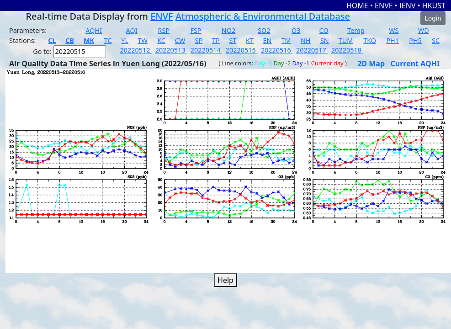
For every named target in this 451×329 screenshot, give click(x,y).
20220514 (207, 50)
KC (161, 40)
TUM (346, 40)
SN (324, 40)
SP (199, 40)
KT (250, 40)
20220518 (347, 50)
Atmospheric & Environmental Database (262, 16)
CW (180, 40)
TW (143, 40)
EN (267, 40)
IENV (408, 5)
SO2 (264, 30)
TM (286, 40)
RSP (164, 30)
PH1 (392, 40)
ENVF (384, 5)
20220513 (171, 50)
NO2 (228, 30)
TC (108, 40)
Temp (355, 30)
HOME (358, 5)
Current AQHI (415, 63)
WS (393, 30)
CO (324, 30)
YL (124, 40)
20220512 (136, 50)
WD (423, 30)
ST (232, 40)
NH (306, 40)
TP (216, 40)
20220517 (312, 50)
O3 (296, 30)
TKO (369, 40)
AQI (132, 30)
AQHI (93, 30)
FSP (195, 30)
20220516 (277, 50)
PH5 (415, 40)
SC (436, 40)
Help (225, 280)
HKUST (434, 5)
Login (432, 18)
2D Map (371, 63)
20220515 (242, 50)
